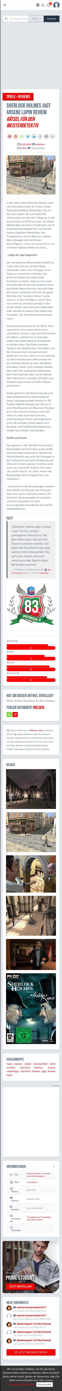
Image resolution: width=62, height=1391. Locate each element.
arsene (51, 1067)
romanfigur (13, 1071)
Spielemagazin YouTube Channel (34, 1324)
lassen (18, 1063)
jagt (44, 1071)
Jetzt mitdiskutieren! (31, 1352)
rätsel (27, 1063)
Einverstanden (44, 1384)
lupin (9, 1063)
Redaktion (40, 144)
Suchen (51, 18)
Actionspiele (32, 1182)
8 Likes (23, 148)
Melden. (39, 707)
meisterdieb (40, 1063)
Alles (35, 18)
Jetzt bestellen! (20, 1286)
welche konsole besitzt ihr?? (31, 1307)
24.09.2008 (25, 144)
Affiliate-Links (36, 730)
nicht (52, 1063)
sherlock (25, 1067)
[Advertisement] (31, 55)
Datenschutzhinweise (21, 1384)
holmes (38, 1067)
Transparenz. (43, 573)
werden (11, 1067)
